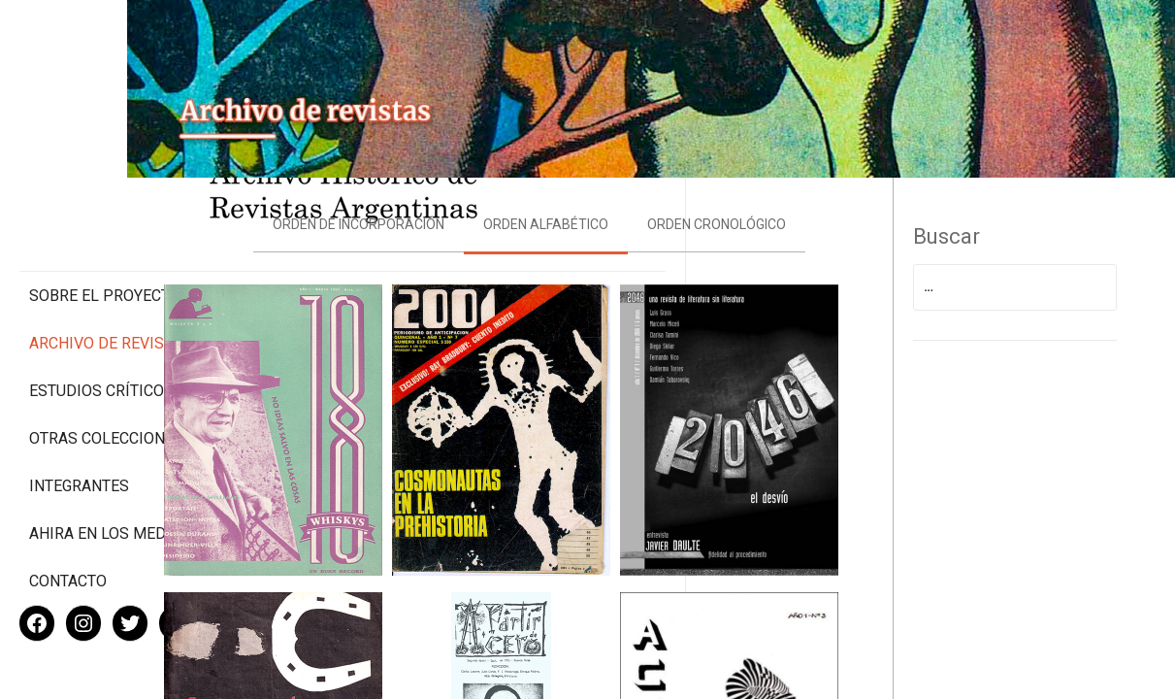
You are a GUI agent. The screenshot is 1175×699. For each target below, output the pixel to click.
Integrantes (79, 423)
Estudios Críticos (101, 309)
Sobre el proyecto (104, 214)
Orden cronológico (788, 205)
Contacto (68, 518)
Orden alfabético (617, 205)
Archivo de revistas (110, 261)
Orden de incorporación (430, 205)
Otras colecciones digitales (106, 366)
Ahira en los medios (110, 470)
